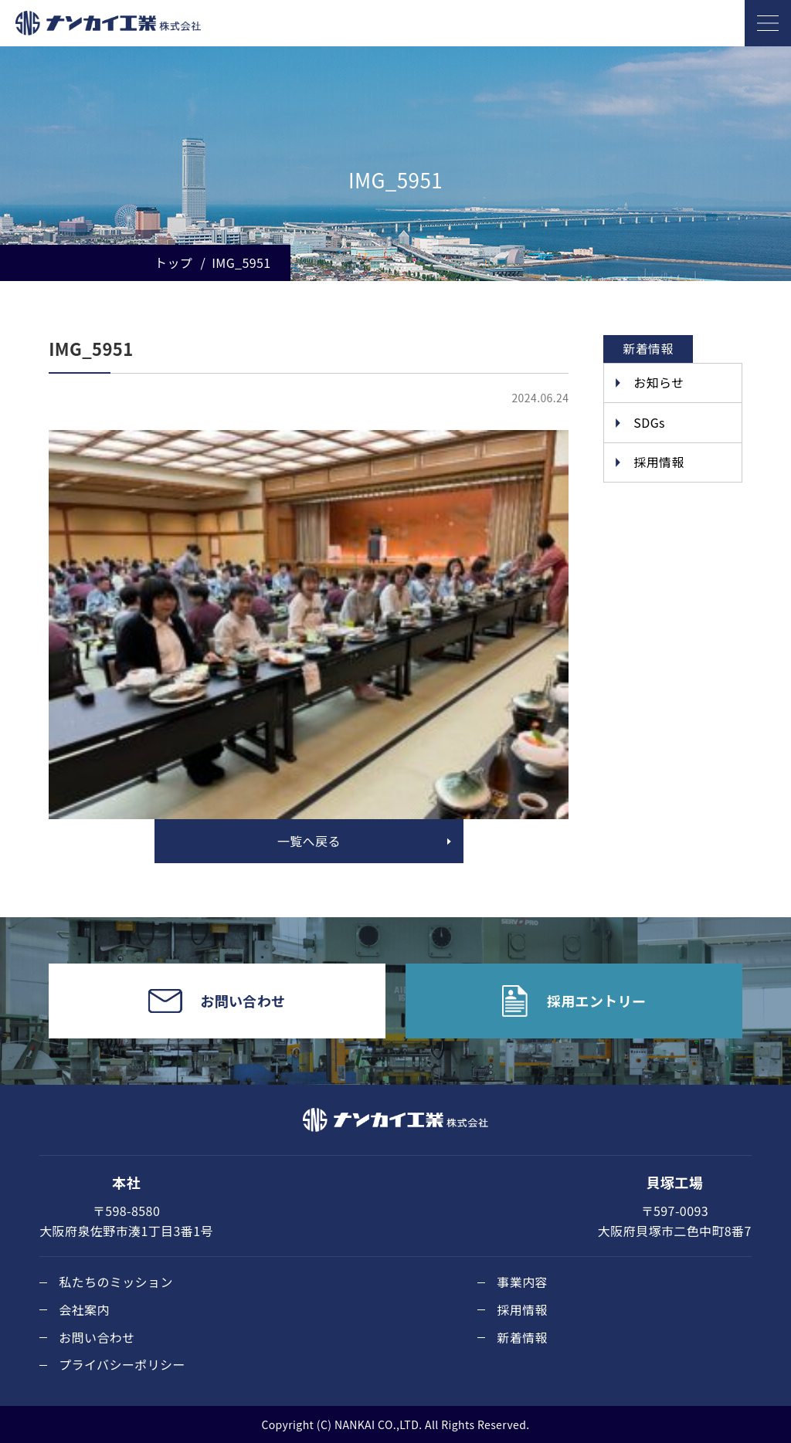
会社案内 (84, 1309)
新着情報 (522, 1337)
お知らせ (658, 382)
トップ (173, 262)
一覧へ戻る (309, 841)
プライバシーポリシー (122, 1364)
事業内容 (522, 1281)
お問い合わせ (96, 1337)
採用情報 (658, 461)
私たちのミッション (116, 1281)
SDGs (649, 422)
